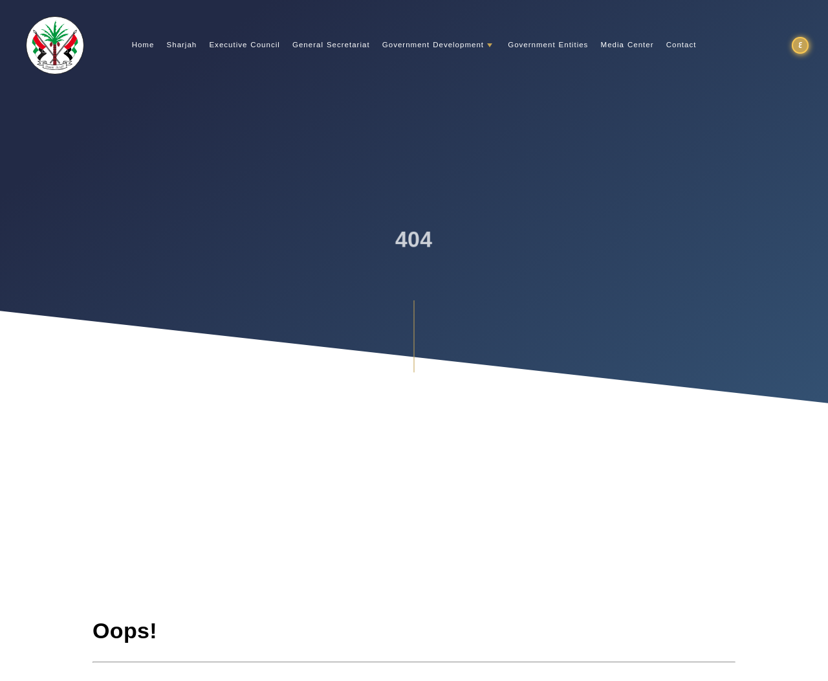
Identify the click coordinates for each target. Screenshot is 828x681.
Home (143, 45)
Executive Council (244, 45)
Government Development (433, 45)
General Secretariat (331, 45)
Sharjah (182, 45)
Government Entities (548, 45)
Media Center (627, 45)
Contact (681, 45)
